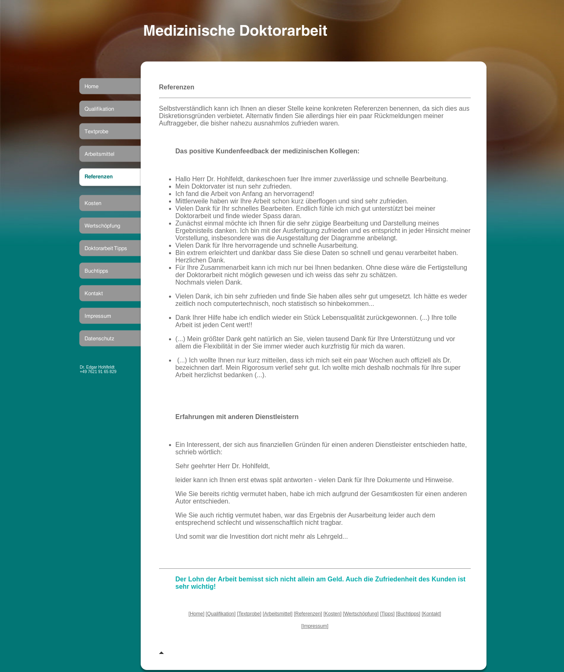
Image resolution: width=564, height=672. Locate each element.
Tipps (387, 614)
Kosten (332, 614)
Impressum (315, 626)
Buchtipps (408, 614)
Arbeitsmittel (277, 614)
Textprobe (249, 614)
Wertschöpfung (360, 614)
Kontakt (431, 614)
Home (196, 614)
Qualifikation (220, 614)
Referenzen (308, 614)
